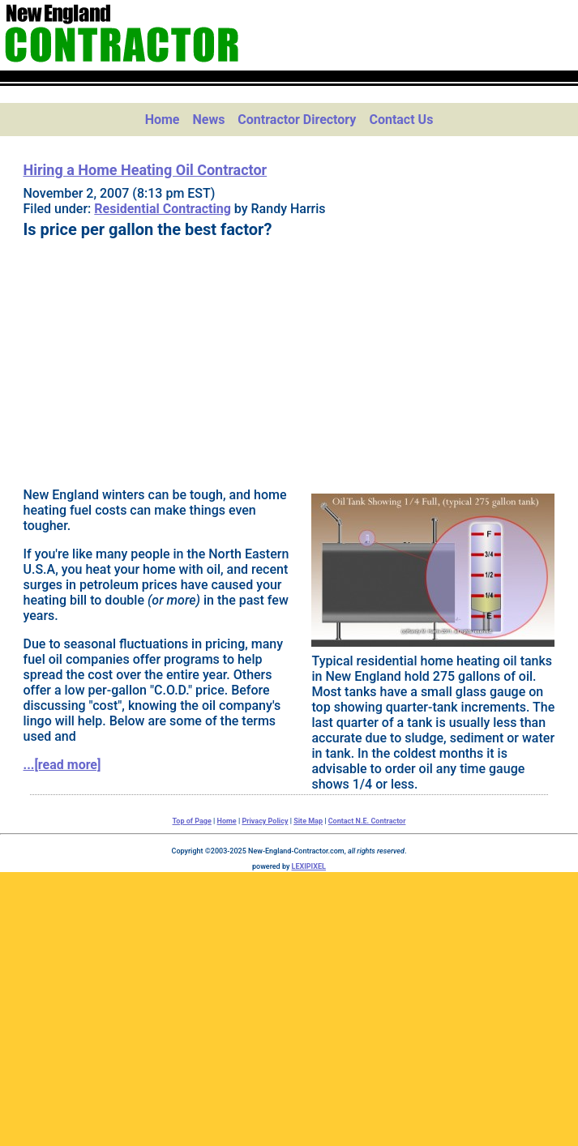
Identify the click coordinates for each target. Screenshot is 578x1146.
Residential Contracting (162, 208)
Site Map (308, 821)
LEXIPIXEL (309, 866)
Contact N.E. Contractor (367, 821)
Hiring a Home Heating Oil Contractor (146, 169)
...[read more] (62, 764)
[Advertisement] (289, 360)
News (208, 119)
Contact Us (401, 119)
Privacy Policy (265, 821)
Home (162, 119)
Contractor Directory (297, 119)
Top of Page (192, 821)
